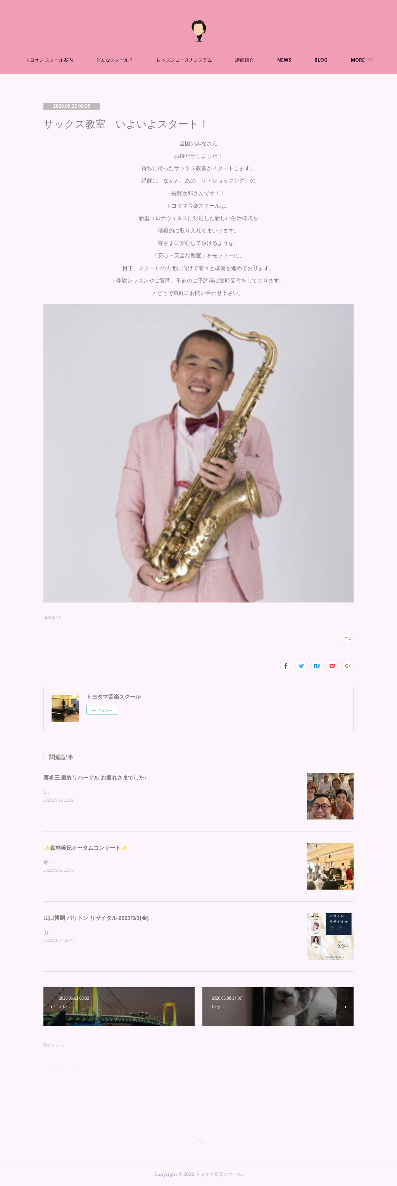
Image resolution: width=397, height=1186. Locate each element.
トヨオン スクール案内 (86, 60)
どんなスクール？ (151, 60)
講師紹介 (281, 60)
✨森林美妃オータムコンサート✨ (85, 848)
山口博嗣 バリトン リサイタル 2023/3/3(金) (96, 918)
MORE (321, 60)
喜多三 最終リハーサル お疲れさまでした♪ (95, 778)
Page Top (198, 1143)
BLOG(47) (52, 617)
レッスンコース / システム (221, 60)
